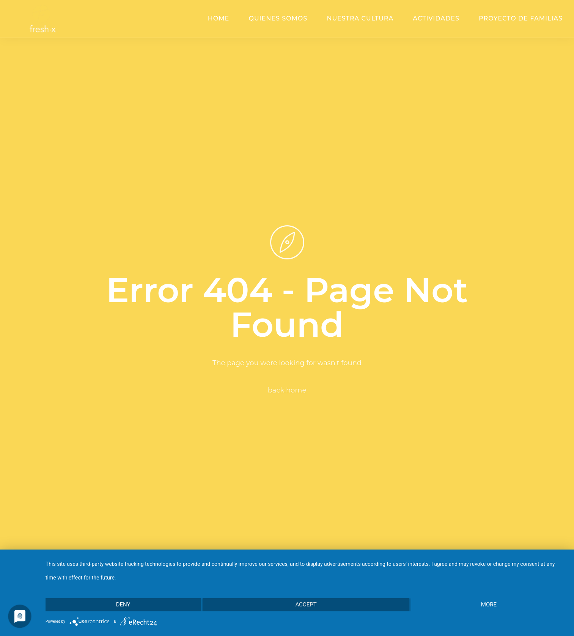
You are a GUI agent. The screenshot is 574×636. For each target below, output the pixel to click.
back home (287, 390)
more (489, 604)
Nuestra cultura (360, 18)
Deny (123, 604)
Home (218, 18)
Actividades (436, 18)
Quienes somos (277, 18)
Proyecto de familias (521, 18)
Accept (305, 604)
